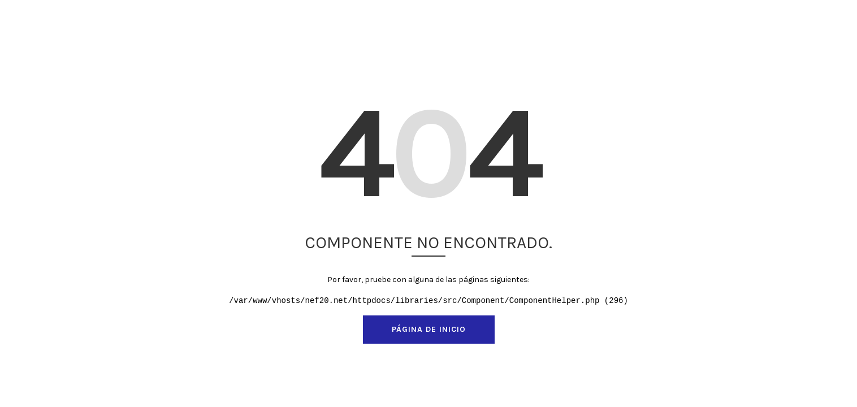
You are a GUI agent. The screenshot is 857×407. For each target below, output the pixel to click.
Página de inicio (429, 329)
